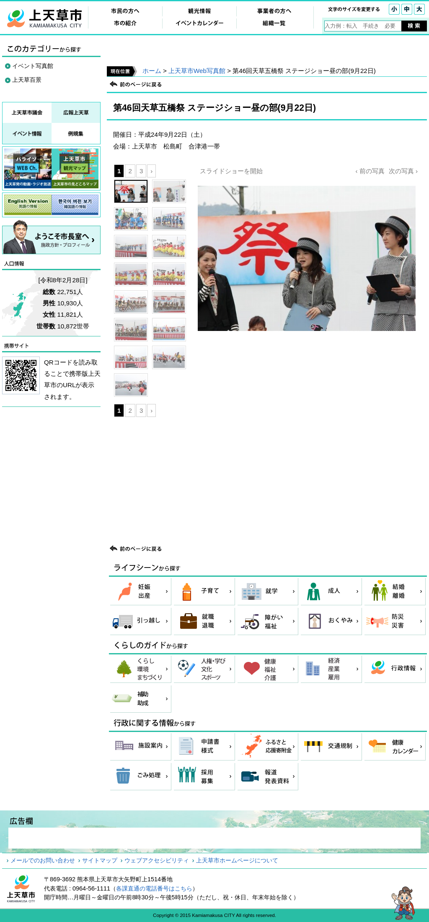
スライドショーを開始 (231, 171)
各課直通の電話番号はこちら (154, 888)
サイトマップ (99, 860)
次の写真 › (403, 171)
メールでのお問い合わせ (42, 860)
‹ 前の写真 (369, 171)
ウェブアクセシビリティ (156, 860)
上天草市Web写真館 (196, 70)
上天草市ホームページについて (237, 860)
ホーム (151, 70)
